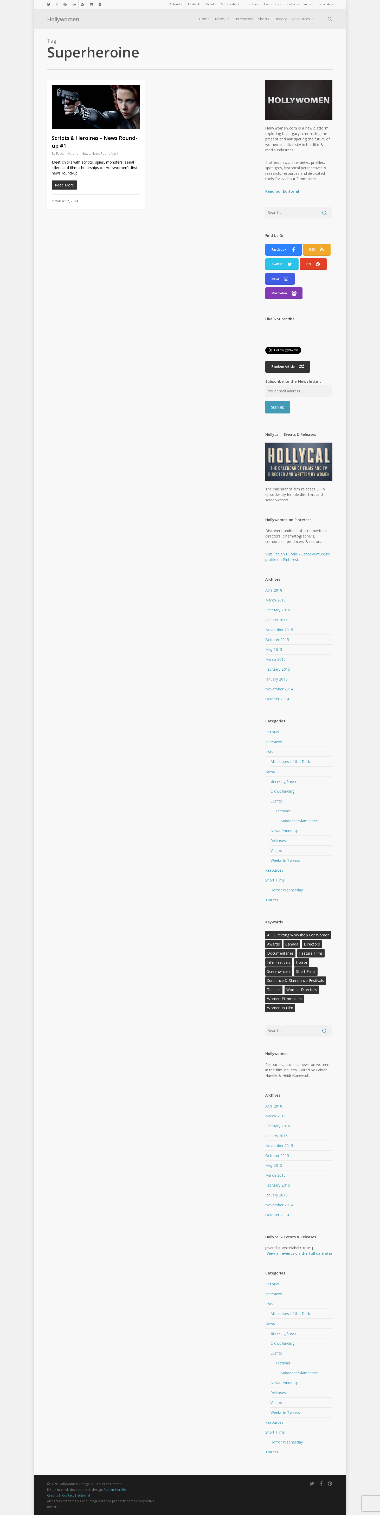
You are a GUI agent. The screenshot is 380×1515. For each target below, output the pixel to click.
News (86, 153)
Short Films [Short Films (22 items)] (305, 971)
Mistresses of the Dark (290, 761)
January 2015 (276, 679)
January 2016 (276, 619)
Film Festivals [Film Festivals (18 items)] (279, 962)
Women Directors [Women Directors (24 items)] (301, 989)
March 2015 (275, 659)
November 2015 (279, 629)
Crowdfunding (282, 791)
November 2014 (279, 689)
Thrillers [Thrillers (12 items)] (274, 989)
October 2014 (277, 698)
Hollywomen (63, 19)
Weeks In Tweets (285, 860)
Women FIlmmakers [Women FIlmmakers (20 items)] (284, 998)
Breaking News (283, 781)
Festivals (283, 810)
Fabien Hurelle (67, 153)
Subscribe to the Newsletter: (293, 381)
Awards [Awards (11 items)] (273, 944)
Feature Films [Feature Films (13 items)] (311, 953)
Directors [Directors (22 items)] (312, 944)
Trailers (271, 899)
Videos (276, 850)
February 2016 (277, 609)
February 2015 (277, 669)
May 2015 (273, 649)
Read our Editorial (282, 191)
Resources (274, 870)
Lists (269, 751)
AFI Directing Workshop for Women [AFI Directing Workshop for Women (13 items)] (298, 935)
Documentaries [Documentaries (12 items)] (280, 953)
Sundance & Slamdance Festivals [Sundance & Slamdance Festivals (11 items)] (295, 980)
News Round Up (104, 153)
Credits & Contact (60, 1495)
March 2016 (275, 600)
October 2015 (277, 639)
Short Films (275, 880)
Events (276, 801)
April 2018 (273, 590)
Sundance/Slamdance (299, 820)
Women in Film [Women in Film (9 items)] (280, 1007)
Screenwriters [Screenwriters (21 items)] (279, 971)
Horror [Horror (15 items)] (301, 962)
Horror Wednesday (286, 890)
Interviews (274, 741)
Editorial (272, 731)
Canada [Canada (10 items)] (291, 944)
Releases (278, 840)
